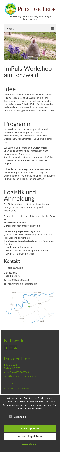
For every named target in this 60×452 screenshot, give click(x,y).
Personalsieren (29, 444)
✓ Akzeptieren (30, 428)
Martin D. (30, 388)
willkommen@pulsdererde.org (20, 284)
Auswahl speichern (30, 436)
